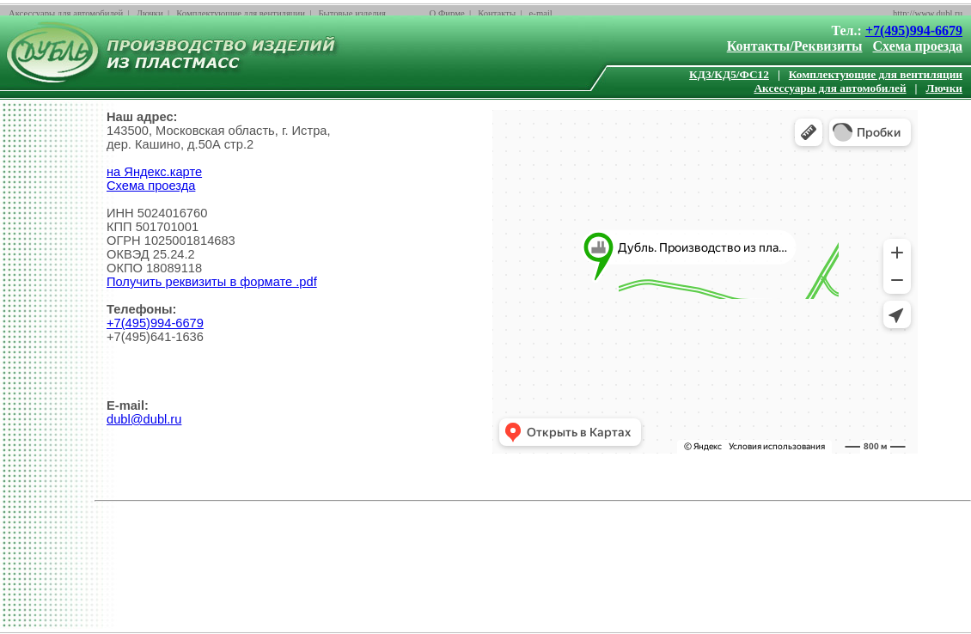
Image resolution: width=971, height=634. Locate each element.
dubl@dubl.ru (144, 419)
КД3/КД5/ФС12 (729, 74)
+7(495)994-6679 (913, 30)
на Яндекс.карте (154, 172)
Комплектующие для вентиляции (240, 13)
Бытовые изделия (352, 13)
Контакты (497, 13)
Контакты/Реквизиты (795, 46)
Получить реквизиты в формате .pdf (212, 282)
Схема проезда (918, 46)
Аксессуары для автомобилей (66, 13)
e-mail (541, 13)
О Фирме (447, 13)
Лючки (150, 13)
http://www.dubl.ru (927, 13)
